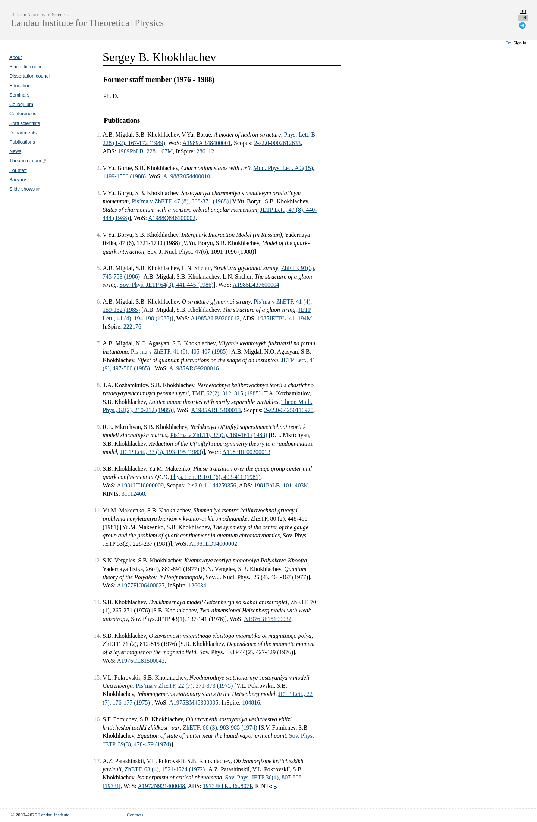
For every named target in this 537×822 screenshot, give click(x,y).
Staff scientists (24, 123)
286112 (205, 151)
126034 (197, 585)
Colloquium (21, 104)
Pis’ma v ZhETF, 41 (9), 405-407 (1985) (179, 351)
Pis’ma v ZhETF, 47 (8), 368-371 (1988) (180, 201)
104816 (251, 702)
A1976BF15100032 (267, 619)
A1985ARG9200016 (194, 368)
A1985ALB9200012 (215, 318)
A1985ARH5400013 (216, 410)
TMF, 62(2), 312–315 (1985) (226, 393)
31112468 (133, 493)
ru (523, 11)
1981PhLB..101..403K (281, 485)
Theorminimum (28, 160)
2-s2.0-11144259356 (211, 485)
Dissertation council (30, 76)
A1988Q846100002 (171, 218)
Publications (22, 142)
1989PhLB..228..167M (145, 151)
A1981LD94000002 (213, 543)
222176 (132, 326)
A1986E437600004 (256, 285)
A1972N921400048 (161, 786)
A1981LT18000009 (140, 485)
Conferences (23, 113)
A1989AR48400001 (206, 143)
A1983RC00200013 (246, 452)
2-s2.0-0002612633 (277, 143)
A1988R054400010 (186, 176)
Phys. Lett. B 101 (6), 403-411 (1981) (215, 477)
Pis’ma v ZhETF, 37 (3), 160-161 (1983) (218, 435)
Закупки (18, 179)
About (15, 57)
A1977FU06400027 (140, 585)
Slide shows (24, 189)
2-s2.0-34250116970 (288, 410)
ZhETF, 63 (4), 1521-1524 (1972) (165, 769)
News (15, 151)
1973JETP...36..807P (227, 786)
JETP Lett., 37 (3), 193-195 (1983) (161, 452)
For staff (18, 170)
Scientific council (27, 66)
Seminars (19, 95)
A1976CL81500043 (140, 661)
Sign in (520, 43)
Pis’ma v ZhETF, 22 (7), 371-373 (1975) (184, 686)
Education (20, 85)
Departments (23, 132)
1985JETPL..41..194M (284, 318)
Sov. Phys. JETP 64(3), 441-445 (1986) (167, 285)
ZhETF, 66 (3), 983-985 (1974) (220, 727)
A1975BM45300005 (193, 702)
